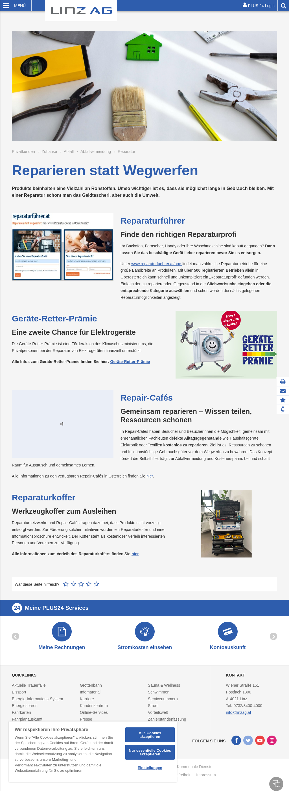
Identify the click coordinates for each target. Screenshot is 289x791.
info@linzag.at (238, 715)
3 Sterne (81, 584)
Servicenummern (163, 701)
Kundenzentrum (94, 708)
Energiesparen (25, 708)
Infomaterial (90, 695)
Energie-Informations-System (37, 701)
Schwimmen (158, 695)
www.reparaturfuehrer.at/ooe (156, 263)
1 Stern (66, 584)
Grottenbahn (91, 688)
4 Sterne (88, 584)
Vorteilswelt (158, 715)
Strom (153, 708)
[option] (61, 638)
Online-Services (94, 715)
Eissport (19, 695)
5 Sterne (96, 584)
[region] (93, 751)
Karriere (87, 701)
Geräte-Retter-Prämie (130, 361)
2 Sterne (73, 584)
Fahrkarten (21, 715)
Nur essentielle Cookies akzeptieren (150, 752)
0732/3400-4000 (247, 708)
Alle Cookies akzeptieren (150, 735)
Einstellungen (150, 768)
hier (149, 476)
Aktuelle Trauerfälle (29, 688)
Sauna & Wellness (164, 688)
